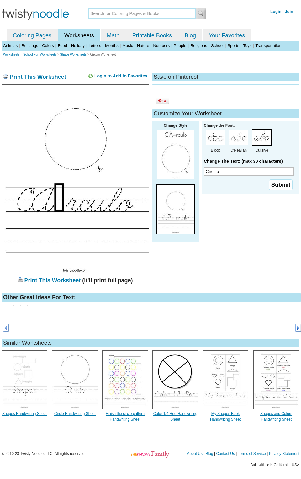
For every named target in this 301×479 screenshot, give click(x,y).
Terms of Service (252, 453)
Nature (143, 45)
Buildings (30, 45)
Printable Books (152, 35)
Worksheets (79, 35)
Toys (247, 45)
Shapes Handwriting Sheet (24, 414)
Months (112, 45)
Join (289, 11)
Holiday (78, 45)
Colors (48, 45)
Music (127, 45)
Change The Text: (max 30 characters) (243, 161)
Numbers (161, 45)
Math (113, 35)
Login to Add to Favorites (120, 75)
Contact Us (225, 453)
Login (275, 11)
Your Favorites (227, 35)
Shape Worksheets (73, 54)
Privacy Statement (284, 453)
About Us (195, 453)
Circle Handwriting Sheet (75, 414)
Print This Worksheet (38, 77)
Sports (233, 45)
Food (62, 45)
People (180, 45)
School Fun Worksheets (39, 54)
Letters (95, 45)
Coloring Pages (32, 35)
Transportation (268, 45)
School (217, 45)
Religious (198, 45)
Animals (10, 45)
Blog (190, 35)
